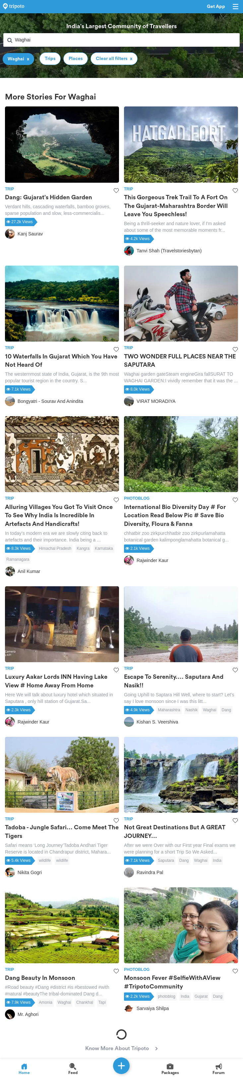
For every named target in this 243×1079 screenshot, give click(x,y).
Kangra (83, 548)
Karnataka (104, 548)
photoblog (166, 996)
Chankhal (84, 1002)
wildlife (45, 860)
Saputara (166, 860)
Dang (226, 710)
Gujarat (201, 996)
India (217, 860)
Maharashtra (169, 710)
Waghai (209, 710)
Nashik (192, 710)
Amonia (45, 1002)
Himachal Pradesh (55, 548)
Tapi (102, 1002)
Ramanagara (17, 559)
